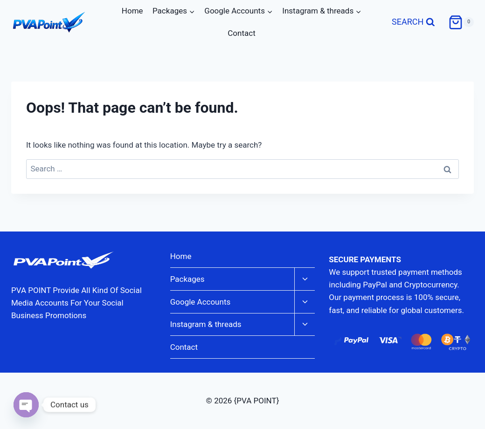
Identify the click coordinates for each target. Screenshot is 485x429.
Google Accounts (200, 301)
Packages (187, 279)
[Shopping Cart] (461, 22)
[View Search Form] (413, 22)
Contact (241, 33)
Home (132, 10)
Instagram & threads (206, 324)
